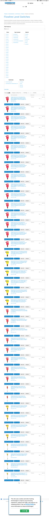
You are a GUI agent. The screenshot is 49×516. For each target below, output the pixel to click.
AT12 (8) (7, 34)
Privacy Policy (30, 504)
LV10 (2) (7, 65)
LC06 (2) (7, 54)
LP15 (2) (7, 60)
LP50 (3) (7, 62)
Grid (9, 92)
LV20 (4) (7, 67)
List (8, 92)
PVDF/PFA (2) (27, 39)
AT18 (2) (7, 39)
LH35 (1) (7, 57)
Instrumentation (11, 13)
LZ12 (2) (7, 77)
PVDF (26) (26, 34)
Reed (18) (21, 85)
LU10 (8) (7, 64)
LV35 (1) (7, 69)
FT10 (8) (7, 49)
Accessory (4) (15, 34)
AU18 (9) (7, 42)
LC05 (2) (7, 52)
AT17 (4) (7, 37)
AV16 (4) (7, 44)
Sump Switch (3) (15, 42)
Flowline (22, 13)
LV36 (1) (7, 70)
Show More (6, 89)
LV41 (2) (7, 72)
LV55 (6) (7, 75)
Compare (27, 104)
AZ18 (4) (7, 47)
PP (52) (26, 37)
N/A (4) (26, 42)
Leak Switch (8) (15, 37)
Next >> (26, 483)
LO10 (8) (7, 59)
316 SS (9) (26, 44)
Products (6, 13)
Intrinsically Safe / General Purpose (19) (12, 83)
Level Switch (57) (15, 39)
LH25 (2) (7, 55)
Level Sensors (17, 13)
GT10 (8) (7, 50)
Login (23, 6)
